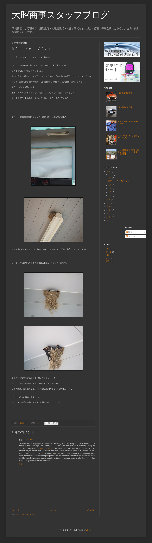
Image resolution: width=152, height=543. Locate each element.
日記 (107, 258)
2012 (109, 220)
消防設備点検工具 (125, 107)
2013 (109, 217)
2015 (109, 210)
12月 (111, 175)
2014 (109, 214)
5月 (110, 189)
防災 (107, 261)
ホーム (53, 510)
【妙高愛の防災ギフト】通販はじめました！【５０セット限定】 (128, 152)
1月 (110, 196)
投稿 (129, 232)
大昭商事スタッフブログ (60, 15)
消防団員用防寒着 (125, 93)
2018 (109, 200)
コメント (130, 237)
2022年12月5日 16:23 (31, 440)
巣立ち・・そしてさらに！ (118, 181)
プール (108, 252)
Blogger (89, 530)
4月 (110, 192)
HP (107, 249)
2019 (109, 172)
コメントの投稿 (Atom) (25, 514)
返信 (20, 464)
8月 (110, 178)
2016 (109, 207)
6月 (110, 185)
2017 (109, 203)
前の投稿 (90, 510)
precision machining (44, 448)
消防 (107, 255)
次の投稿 (15, 510)
